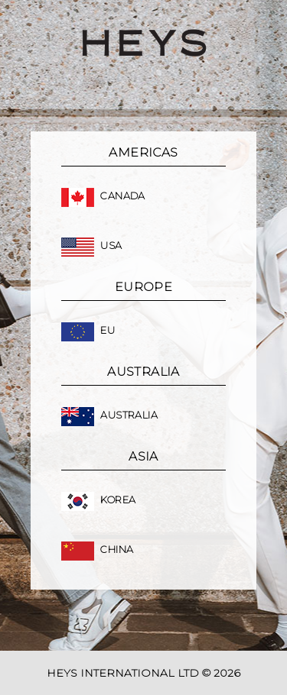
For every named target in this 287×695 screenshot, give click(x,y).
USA (91, 245)
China (97, 549)
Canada (103, 196)
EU (88, 330)
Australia (109, 415)
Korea (98, 500)
